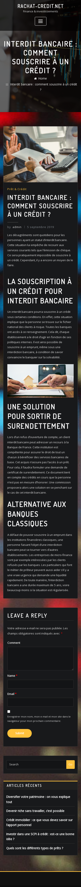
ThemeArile (47, 879)
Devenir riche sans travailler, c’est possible (34, 794)
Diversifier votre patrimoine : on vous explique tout (39, 785)
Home (43, 78)
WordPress (51, 874)
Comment (13, 632)
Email (11, 683)
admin (14, 221)
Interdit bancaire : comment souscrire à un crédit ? (43, 84)
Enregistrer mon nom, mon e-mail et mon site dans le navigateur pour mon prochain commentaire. (39, 707)
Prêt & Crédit (16, 183)
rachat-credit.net (40, 6)
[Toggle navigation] (40, 20)
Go (70, 753)
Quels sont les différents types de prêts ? (33, 830)
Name (12, 665)
